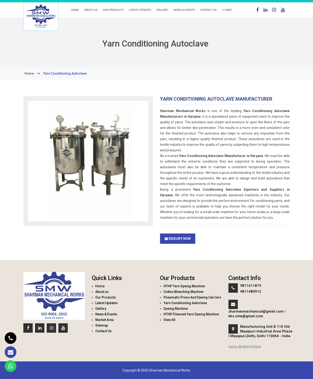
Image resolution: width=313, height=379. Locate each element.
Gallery (162, 9)
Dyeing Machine (176, 308)
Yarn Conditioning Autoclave (185, 303)
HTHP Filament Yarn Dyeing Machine (191, 314)
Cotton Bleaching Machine (183, 292)
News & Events (184, 9)
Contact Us (208, 9)
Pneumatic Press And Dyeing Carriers (192, 297)
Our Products (113, 9)
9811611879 (250, 286)
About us (90, 9)
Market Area (104, 320)
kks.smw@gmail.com (245, 316)
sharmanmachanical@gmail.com (255, 311)
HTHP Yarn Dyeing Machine (184, 286)
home (29, 73)
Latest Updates (140, 9)
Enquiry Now (178, 239)
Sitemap (101, 325)
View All (169, 320)
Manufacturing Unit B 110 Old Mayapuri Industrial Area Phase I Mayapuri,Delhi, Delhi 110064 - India (260, 331)
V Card (227, 9)
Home (75, 9)
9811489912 (250, 291)
